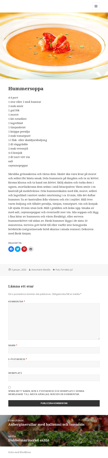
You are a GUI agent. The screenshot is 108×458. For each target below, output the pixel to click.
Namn (12, 345)
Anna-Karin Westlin (40, 269)
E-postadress (17, 359)
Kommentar (16, 301)
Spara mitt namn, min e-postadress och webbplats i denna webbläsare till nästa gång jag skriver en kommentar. (46, 393)
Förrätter (65, 269)
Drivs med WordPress (19, 452)
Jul (71, 269)
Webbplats (15, 373)
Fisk (58, 269)
